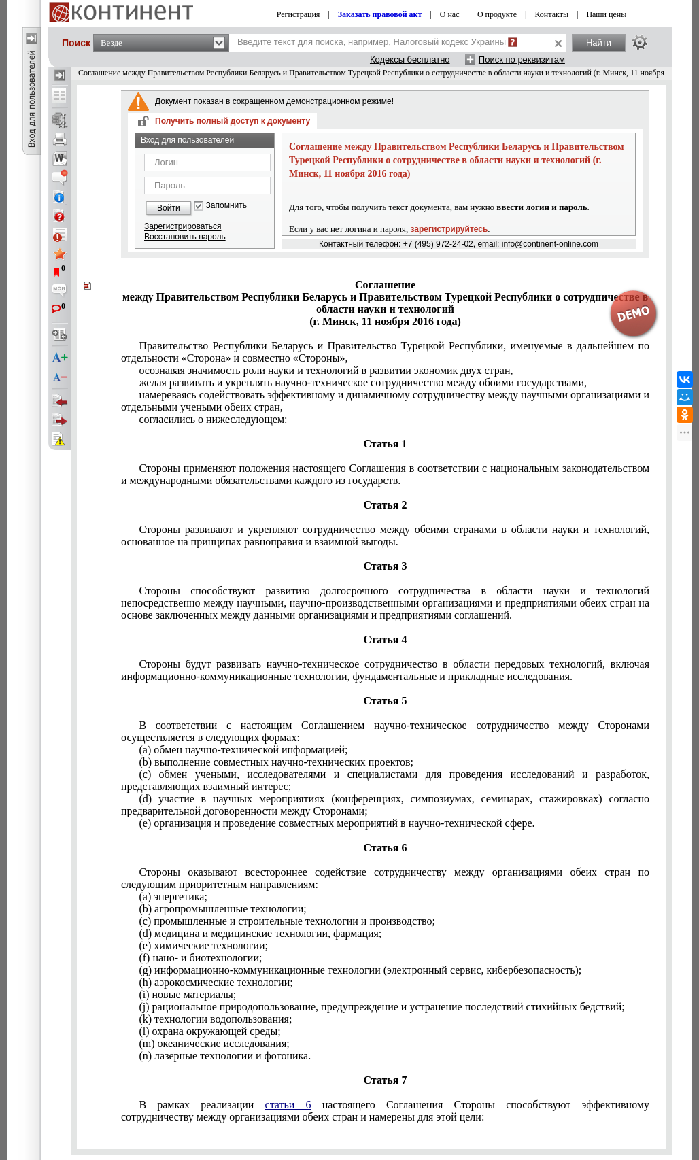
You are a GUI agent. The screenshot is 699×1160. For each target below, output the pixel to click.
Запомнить (226, 205)
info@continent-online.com (550, 244)
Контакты (551, 14)
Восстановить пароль (185, 236)
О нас (450, 14)
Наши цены (606, 14)
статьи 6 (288, 1104)
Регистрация (298, 14)
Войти (168, 208)
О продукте (497, 14)
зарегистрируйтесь (449, 229)
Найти (598, 42)
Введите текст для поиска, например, (371, 42)
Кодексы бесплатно (410, 59)
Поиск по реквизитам (522, 59)
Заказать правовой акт (380, 14)
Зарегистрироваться (182, 226)
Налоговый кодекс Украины (450, 42)
